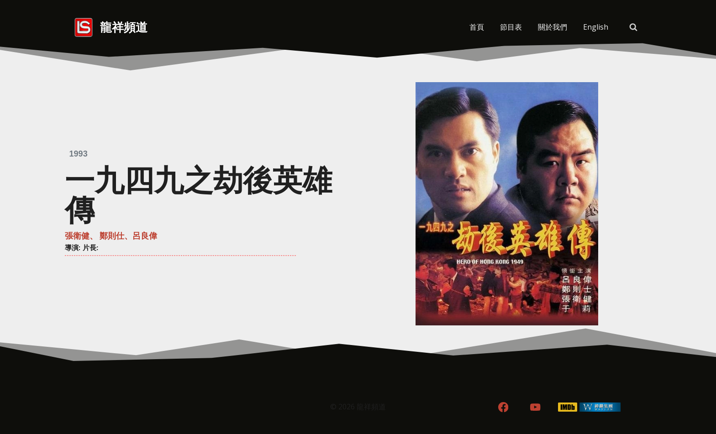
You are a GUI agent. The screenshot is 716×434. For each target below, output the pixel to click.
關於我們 (552, 27)
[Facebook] (503, 407)
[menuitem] (595, 27)
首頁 (476, 27)
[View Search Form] (633, 27)
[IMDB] (568, 407)
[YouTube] (535, 407)
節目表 (511, 27)
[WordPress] (600, 407)
